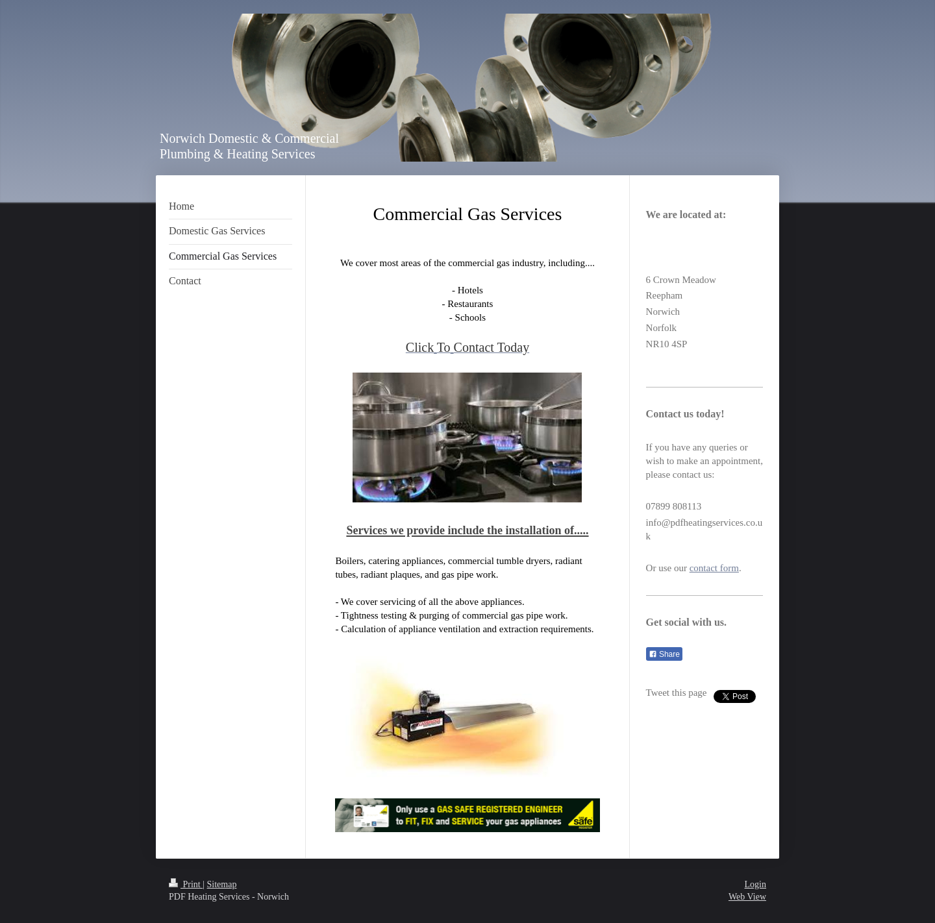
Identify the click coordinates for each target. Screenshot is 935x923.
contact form (714, 568)
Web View (747, 897)
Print (186, 884)
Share (664, 654)
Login (755, 884)
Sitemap (222, 884)
